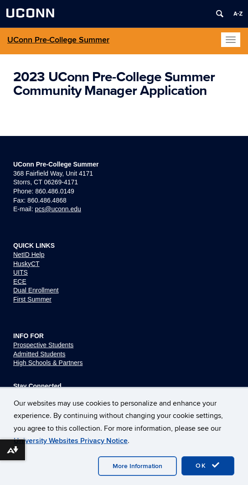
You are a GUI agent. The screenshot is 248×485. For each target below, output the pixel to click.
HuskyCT (26, 263)
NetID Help (28, 254)
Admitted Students (39, 354)
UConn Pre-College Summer (58, 40)
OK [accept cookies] (208, 465)
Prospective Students (43, 345)
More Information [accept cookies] (137, 466)
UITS (20, 272)
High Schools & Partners (48, 362)
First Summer (32, 299)
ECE (19, 281)
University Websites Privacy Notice (71, 440)
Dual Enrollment (36, 290)
